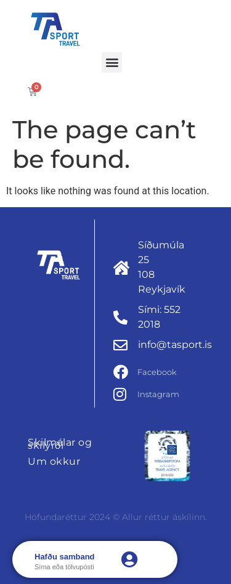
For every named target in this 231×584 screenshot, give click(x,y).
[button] (112, 62)
